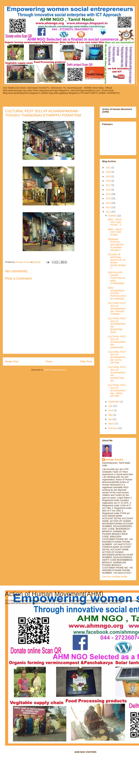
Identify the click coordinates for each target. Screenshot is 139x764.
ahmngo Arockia (114, 459)
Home (49, 361)
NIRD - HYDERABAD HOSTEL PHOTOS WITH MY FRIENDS (117, 293)
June (111, 410)
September (114, 401)
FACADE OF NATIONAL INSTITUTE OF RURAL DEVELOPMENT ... (117, 261)
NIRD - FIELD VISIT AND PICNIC (115, 232)
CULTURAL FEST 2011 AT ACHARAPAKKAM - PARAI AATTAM (117, 390)
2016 (108, 189)
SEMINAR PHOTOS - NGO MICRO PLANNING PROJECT (115, 244)
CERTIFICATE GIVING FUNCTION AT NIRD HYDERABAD (116, 278)
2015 (108, 194)
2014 (108, 198)
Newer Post (11, 361)
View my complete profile (114, 576)
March (111, 423)
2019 (108, 176)
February (113, 428)
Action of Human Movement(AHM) (54, 593)
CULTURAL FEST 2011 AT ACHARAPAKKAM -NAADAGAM (117, 342)
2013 (108, 203)
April (110, 419)
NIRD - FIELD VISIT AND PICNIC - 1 (115, 222)
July (110, 406)
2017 (108, 185)
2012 (108, 207)
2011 (108, 211)
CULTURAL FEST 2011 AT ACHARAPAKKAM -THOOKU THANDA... (117, 308)
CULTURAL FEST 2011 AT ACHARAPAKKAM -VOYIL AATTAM (117, 357)
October (112, 215)
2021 (108, 167)
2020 (108, 172)
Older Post (86, 361)
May (110, 415)
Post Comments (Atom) (55, 370)
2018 (108, 180)
